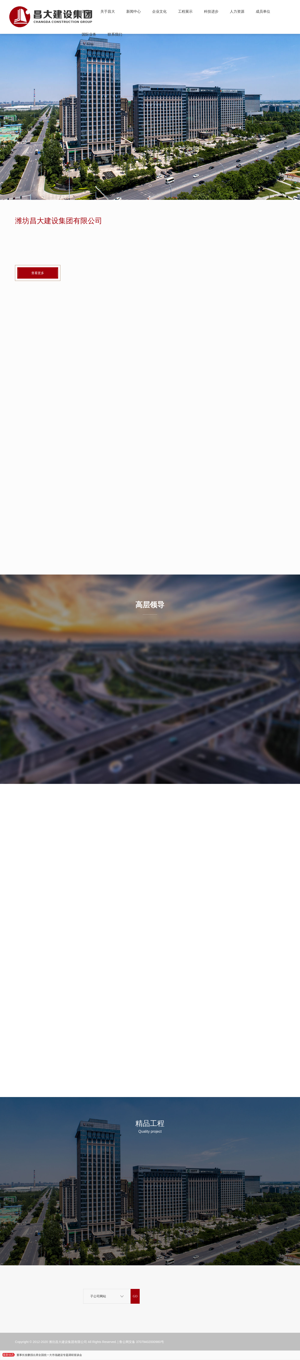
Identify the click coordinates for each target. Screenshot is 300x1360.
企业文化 (159, 11)
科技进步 (211, 11)
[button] (150, 185)
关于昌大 (107, 11)
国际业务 (89, 34)
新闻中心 (133, 11)
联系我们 (115, 34)
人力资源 (237, 11)
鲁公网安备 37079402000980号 (141, 1342)
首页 (85, 11)
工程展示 (185, 11)
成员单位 (263, 11)
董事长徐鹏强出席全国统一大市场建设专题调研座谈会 (49, 1355)
